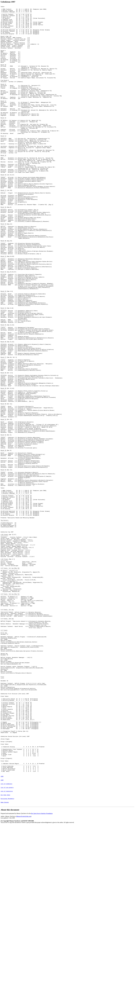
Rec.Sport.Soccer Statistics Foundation (42, 972)
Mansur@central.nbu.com (23, 974)
